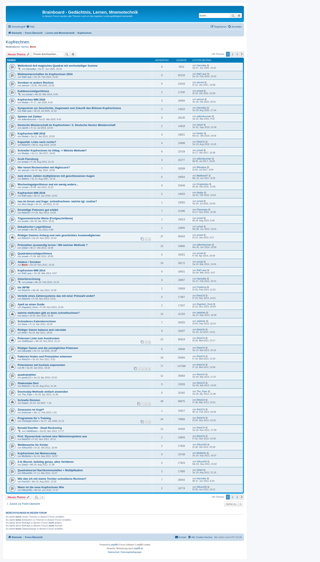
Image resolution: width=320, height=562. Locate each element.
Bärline (25, 178)
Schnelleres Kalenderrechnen (37, 321)
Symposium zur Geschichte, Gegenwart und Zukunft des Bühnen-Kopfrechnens (69, 108)
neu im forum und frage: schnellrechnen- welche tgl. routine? (57, 201)
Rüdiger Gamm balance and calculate (42, 329)
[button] (242, 54)
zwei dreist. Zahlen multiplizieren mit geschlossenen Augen (56, 175)
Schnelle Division (29, 400)
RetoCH (26, 145)
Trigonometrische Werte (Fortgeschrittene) (45, 218)
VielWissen (27, 341)
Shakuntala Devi (28, 383)
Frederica (201, 287)
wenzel (25, 85)
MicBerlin (26, 456)
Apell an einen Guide (31, 304)
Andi (24, 332)
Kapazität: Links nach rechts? (37, 142)
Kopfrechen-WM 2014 (31, 270)
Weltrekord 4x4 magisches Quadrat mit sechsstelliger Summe (58, 65)
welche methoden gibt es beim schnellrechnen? (49, 312)
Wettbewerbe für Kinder (33, 444)
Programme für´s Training (34, 418)
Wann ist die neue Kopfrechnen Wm (41, 487)
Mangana (201, 167)
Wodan (25, 153)
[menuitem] (30, 26)
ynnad (29, 94)
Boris (33, 47)
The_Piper (27, 394)
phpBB (114, 545)
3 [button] (237, 54)
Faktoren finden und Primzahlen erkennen (45, 356)
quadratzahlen (27, 374)
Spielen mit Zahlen (30, 116)
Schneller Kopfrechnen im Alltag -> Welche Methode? (52, 150)
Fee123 (26, 481)
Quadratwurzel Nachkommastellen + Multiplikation (50, 470)
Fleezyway (202, 209)
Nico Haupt (27, 204)
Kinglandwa (203, 184)
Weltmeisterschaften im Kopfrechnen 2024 (45, 74)
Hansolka (31, 69)
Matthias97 (202, 175)
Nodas (25, 102)
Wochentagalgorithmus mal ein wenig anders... (48, 184)
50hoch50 (27, 447)
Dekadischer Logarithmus (34, 226)
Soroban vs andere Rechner (36, 82)
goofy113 (26, 377)
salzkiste (201, 312)
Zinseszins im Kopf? (31, 409)
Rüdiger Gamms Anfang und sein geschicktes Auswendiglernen (59, 235)
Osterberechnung (29, 278)
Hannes (25, 47)
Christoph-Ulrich (30, 421)
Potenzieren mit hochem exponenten (41, 365)
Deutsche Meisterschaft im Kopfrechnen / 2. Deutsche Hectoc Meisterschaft (66, 125)
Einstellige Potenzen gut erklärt (38, 209)
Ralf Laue (27, 77)
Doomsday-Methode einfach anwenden (43, 391)
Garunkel (26, 351)
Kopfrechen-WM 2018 (31, 133)
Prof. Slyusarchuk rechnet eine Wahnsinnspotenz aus (52, 436)
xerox (24, 315)
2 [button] (232, 54)
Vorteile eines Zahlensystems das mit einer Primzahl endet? (56, 295)
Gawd (25, 403)
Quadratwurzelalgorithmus (35, 253)
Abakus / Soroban (29, 262)
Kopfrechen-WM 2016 (31, 192)
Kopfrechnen (19, 42)
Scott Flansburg (28, 159)
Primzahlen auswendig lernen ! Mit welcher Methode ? (53, 245)
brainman (26, 412)
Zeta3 (25, 248)
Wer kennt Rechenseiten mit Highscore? (44, 167)
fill (23, 368)
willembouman (29, 119)
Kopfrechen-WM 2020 (31, 99)
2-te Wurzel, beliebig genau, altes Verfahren (46, 461)
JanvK (25, 128)
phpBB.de (138, 548)
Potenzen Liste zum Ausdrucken (39, 338)
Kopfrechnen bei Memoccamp (37, 453)
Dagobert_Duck (30, 307)
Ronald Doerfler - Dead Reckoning (40, 427)
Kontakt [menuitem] (180, 537)
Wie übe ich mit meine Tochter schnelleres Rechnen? (52, 478)
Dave (24, 324)
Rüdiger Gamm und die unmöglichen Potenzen (48, 348)
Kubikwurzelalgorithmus (33, 91)
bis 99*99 (23, 287)
